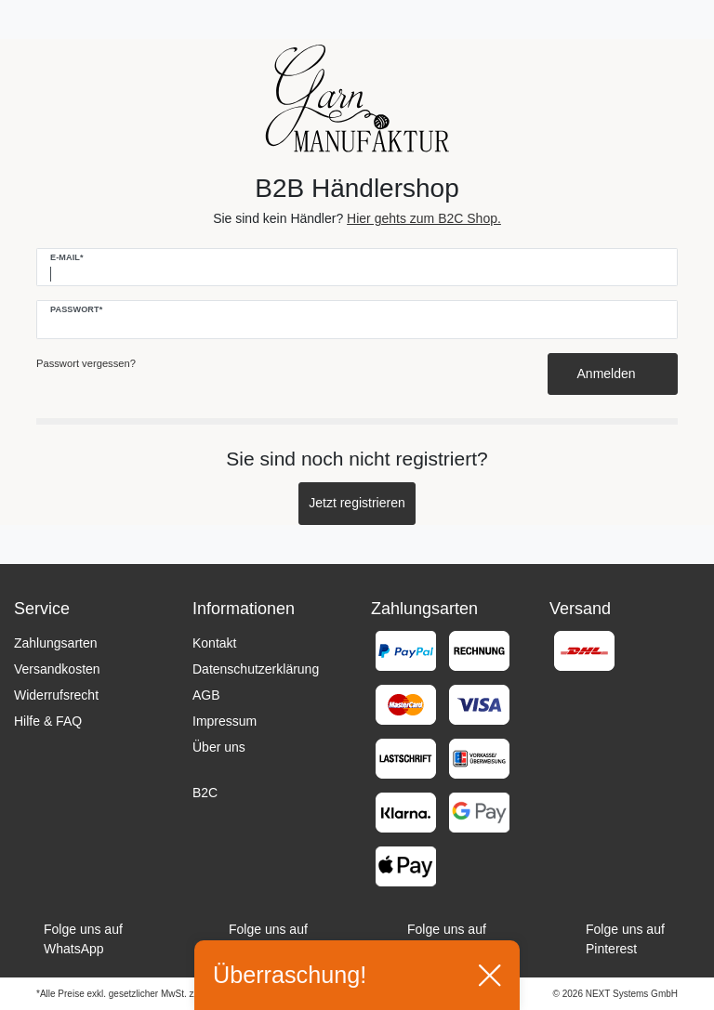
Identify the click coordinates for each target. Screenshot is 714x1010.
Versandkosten (57, 669)
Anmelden (613, 373)
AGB (206, 695)
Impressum (224, 721)
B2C (205, 792)
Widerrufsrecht (56, 695)
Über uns (218, 747)
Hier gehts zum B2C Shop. (424, 218)
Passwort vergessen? (86, 363)
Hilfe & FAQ (48, 721)
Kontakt (214, 643)
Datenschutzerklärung (255, 669)
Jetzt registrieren (356, 502)
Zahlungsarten (56, 643)
